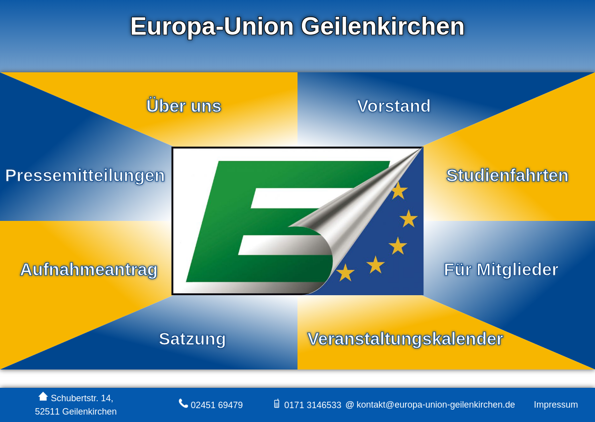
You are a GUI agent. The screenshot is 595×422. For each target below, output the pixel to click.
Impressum (556, 405)
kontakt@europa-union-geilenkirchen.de (434, 405)
